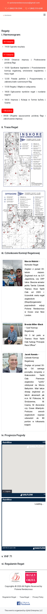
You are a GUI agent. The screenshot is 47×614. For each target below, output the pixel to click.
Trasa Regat (24, 597)
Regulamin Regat (14, 563)
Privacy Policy (38, 597)
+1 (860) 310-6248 (33, 8)
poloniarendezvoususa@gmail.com (23, 3)
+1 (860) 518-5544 (13, 8)
